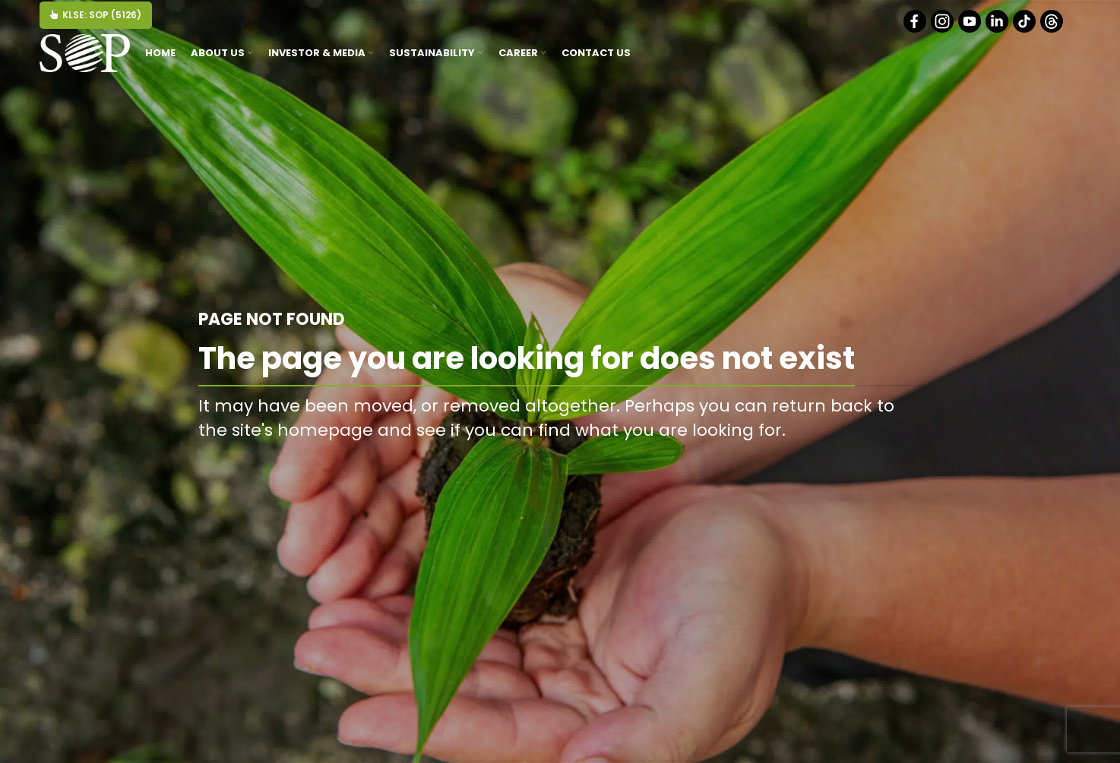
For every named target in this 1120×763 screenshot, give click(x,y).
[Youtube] (970, 29)
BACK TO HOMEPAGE (843, 464)
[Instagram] (943, 29)
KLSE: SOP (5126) (95, 14)
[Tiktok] (1025, 29)
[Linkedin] (998, 29)
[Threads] (1052, 29)
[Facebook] (916, 29)
